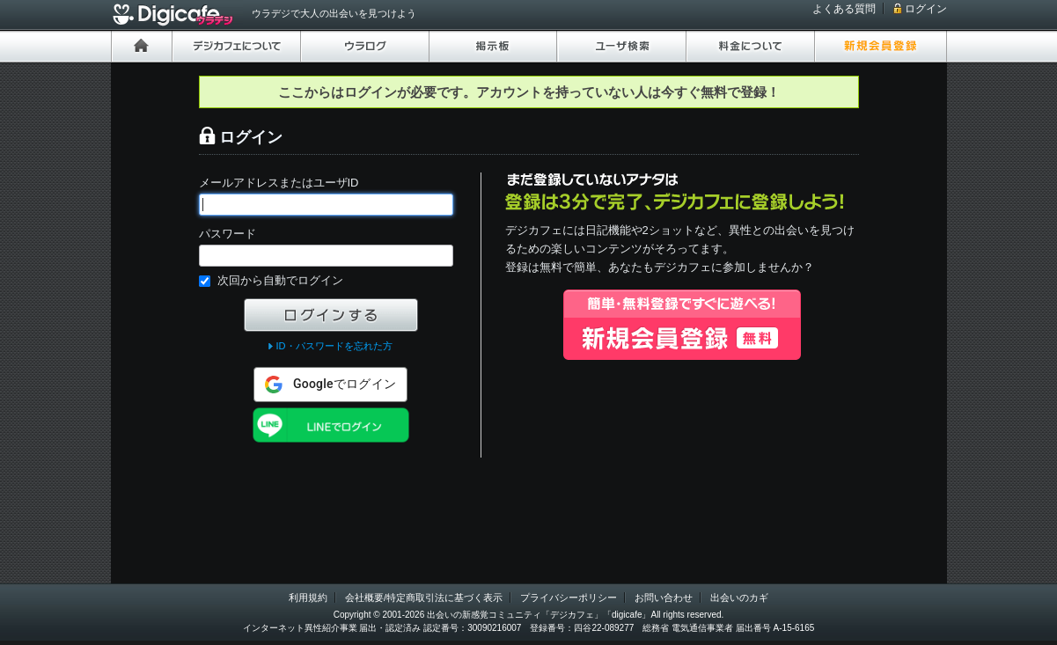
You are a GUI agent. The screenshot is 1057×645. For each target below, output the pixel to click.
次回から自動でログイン (280, 280)
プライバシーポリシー (568, 597)
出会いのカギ (739, 597)
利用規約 (308, 597)
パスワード (227, 233)
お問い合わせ (664, 597)
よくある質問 (844, 9)
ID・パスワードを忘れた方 (333, 346)
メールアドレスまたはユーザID (279, 182)
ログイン (926, 9)
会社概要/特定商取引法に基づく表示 (424, 597)
